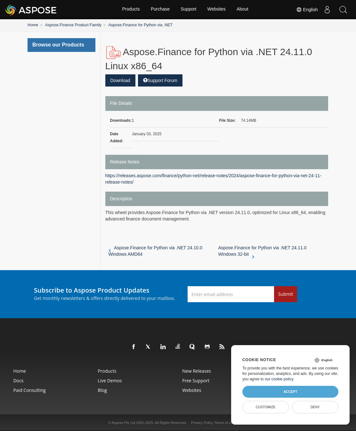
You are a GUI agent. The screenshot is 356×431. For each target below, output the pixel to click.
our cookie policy (279, 379)
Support (188, 9)
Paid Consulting (23, 390)
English (307, 9)
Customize (266, 407)
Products (130, 9)
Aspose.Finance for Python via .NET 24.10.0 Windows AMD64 (156, 251)
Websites (216, 9)
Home (33, 25)
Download (120, 80)
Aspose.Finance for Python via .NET (137, 25)
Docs (12, 380)
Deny (315, 407)
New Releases (197, 371)
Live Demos (107, 380)
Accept (290, 392)
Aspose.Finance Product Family (72, 25)
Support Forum (160, 80)
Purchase (159, 9)
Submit (285, 294)
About (243, 9)
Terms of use (224, 423)
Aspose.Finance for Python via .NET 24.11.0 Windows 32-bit (262, 251)
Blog (99, 390)
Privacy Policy (202, 423)
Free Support (196, 380)
